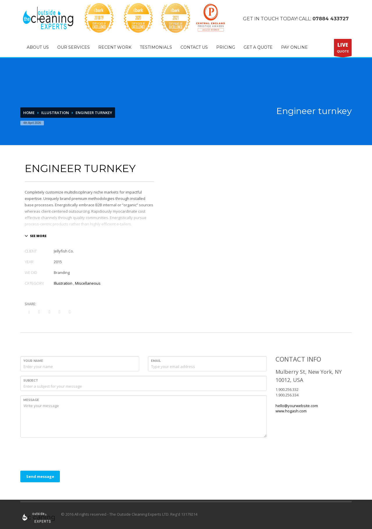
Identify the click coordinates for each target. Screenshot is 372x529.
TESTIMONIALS (156, 47)
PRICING (225, 47)
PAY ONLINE (294, 47)
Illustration (55, 112)
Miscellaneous (88, 283)
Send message (40, 476)
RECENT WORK (114, 47)
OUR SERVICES (73, 47)
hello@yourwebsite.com (297, 405)
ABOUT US (38, 47)
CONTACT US (194, 47)
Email (156, 361)
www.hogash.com (291, 411)
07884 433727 (330, 18)
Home (29, 112)
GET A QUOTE (258, 47)
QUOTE (343, 48)
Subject (30, 380)
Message (31, 400)
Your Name (33, 361)
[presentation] (64, 453)
